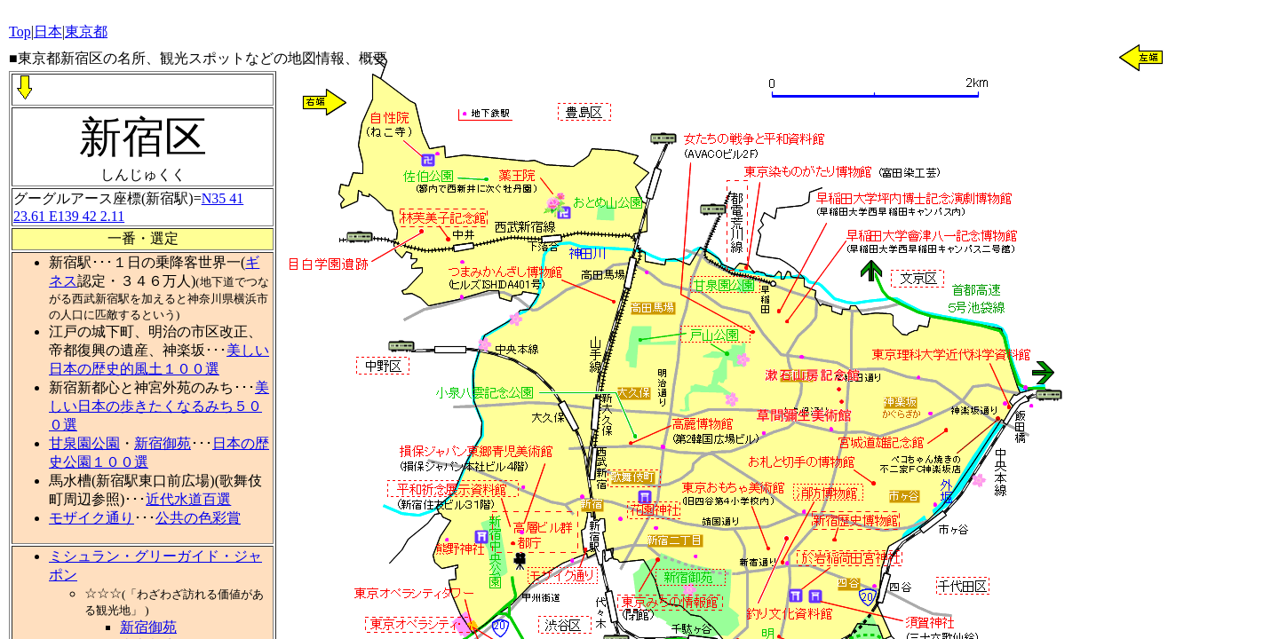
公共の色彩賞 (198, 517)
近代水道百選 (188, 499)
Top (20, 31)
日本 (48, 31)
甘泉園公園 (84, 443)
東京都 (86, 31)
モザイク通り (91, 517)
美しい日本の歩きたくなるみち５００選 (159, 406)
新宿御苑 (162, 443)
